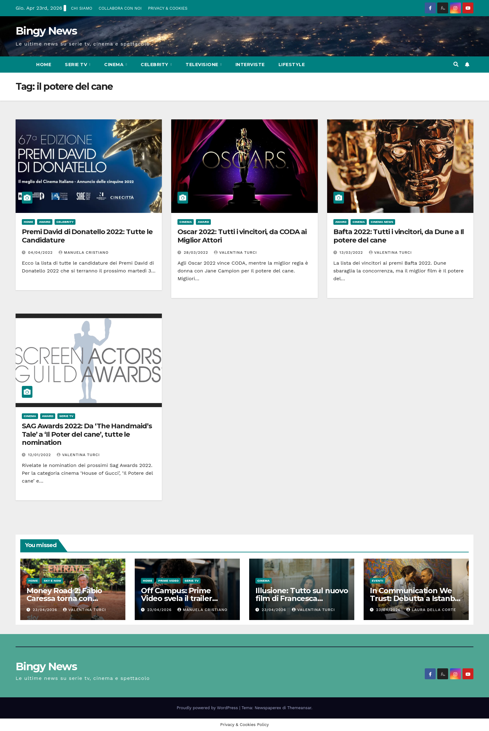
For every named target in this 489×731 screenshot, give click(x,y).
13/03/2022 (352, 252)
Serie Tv (77, 64)
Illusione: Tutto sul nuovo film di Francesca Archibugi (301, 598)
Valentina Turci (235, 252)
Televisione (203, 64)
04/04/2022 (41, 252)
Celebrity (155, 64)
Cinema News (382, 222)
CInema (114, 64)
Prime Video (168, 580)
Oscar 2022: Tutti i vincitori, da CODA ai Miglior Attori (242, 236)
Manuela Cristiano (84, 252)
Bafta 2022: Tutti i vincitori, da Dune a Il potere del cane (398, 236)
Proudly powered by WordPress (208, 707)
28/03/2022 (197, 252)
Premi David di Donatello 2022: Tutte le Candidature (87, 236)
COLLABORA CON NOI (120, 8)
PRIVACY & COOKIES (167, 8)
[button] (455, 64)
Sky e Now (52, 580)
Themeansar (299, 707)
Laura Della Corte (431, 610)
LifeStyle (291, 64)
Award (44, 222)
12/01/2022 (40, 455)
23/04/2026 (46, 610)
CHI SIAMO (81, 8)
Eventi (377, 580)
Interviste (250, 64)
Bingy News (46, 30)
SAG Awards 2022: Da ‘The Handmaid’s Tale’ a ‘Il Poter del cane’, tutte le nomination (87, 434)
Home (43, 64)
